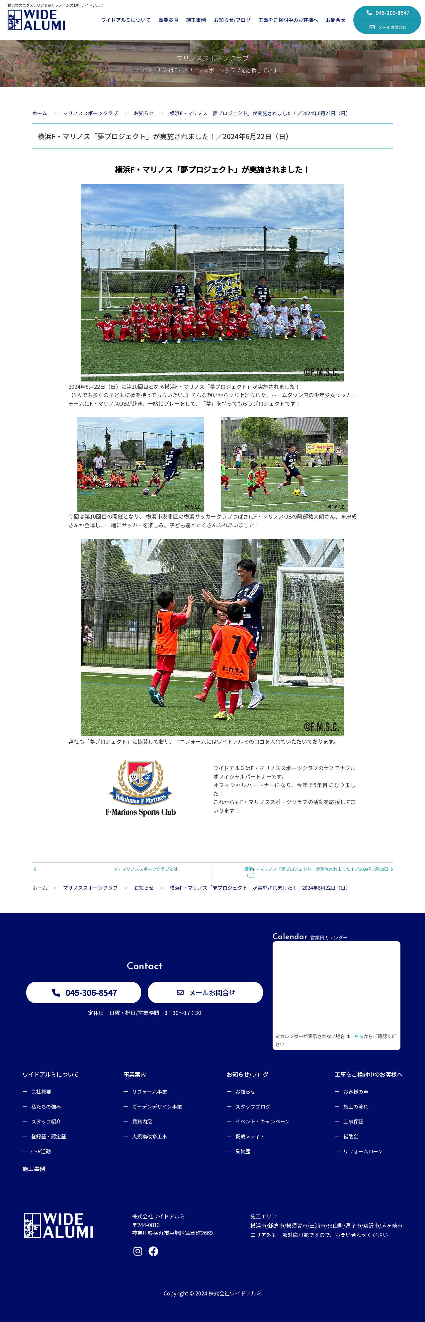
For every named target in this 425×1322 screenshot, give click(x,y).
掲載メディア (250, 1136)
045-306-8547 (388, 13)
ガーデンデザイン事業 (157, 1106)
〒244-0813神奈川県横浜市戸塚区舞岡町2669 (172, 1229)
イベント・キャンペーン (262, 1121)
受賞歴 (242, 1151)
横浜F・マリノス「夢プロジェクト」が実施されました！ (212, 169)
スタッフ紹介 (46, 1121)
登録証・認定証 (48, 1136)
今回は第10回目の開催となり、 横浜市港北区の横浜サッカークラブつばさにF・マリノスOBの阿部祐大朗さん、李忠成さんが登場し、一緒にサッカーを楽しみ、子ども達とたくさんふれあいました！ (212, 520)
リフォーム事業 (149, 1091)
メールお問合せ (388, 27)
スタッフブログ (252, 1106)
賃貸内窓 (142, 1121)
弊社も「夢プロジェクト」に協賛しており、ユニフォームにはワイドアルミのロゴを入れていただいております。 (203, 741)
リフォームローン (363, 1151)
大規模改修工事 (149, 1136)
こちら (357, 1036)
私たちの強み (46, 1106)
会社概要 (41, 1091)
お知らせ (245, 1091)
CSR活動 (41, 1151)
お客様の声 (355, 1091)
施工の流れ (355, 1106)
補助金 (350, 1136)
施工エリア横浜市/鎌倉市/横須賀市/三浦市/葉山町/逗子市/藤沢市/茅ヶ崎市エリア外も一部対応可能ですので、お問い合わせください (326, 1225)
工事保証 (353, 1121)
